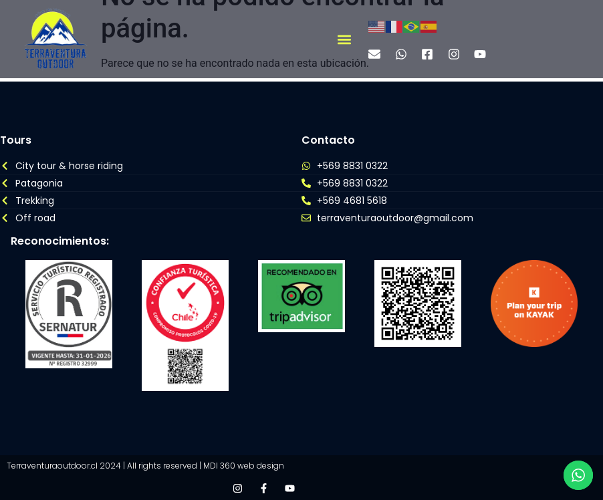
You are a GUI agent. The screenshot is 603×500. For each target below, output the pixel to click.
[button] (344, 39)
